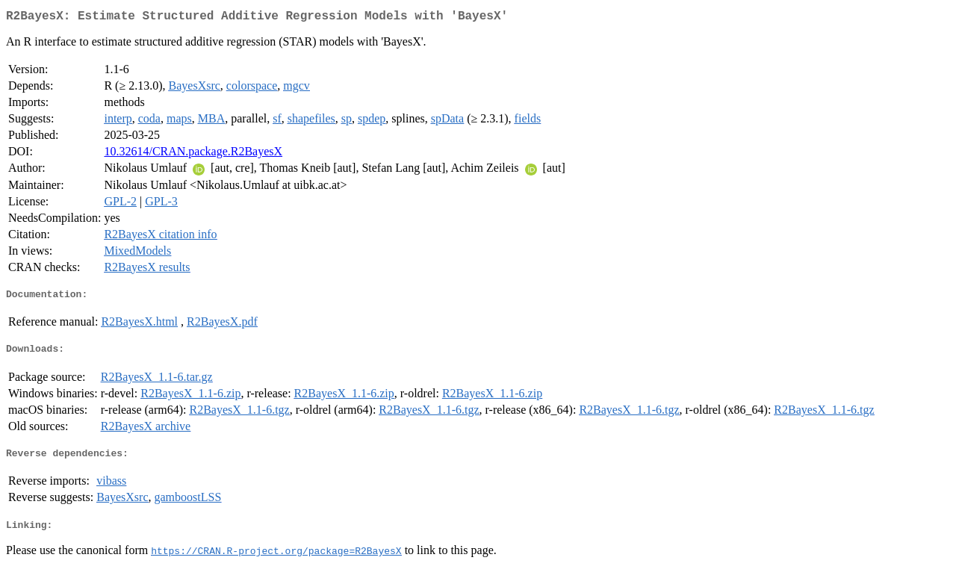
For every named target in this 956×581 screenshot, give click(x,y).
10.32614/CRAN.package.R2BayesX (193, 154)
